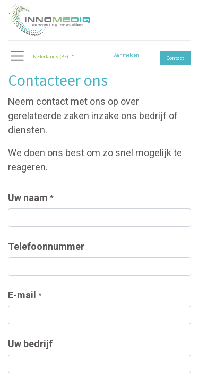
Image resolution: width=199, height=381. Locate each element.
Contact (175, 58)
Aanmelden (126, 54)
